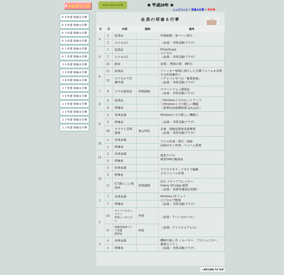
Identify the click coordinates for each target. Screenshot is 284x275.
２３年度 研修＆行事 (74, 119)
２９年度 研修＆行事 (74, 72)
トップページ (180, 9)
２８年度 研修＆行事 (74, 80)
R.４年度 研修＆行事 (74, 32)
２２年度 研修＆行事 (74, 127)
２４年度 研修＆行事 (74, 111)
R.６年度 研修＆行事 (74, 17)
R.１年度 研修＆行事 (74, 56)
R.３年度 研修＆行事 (74, 40)
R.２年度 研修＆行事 (74, 48)
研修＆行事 (197, 9)
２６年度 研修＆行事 (74, 95)
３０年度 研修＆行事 (74, 64)
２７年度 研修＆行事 (74, 88)
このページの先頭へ (212, 269)
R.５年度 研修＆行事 (74, 24)
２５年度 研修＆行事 (74, 103)
